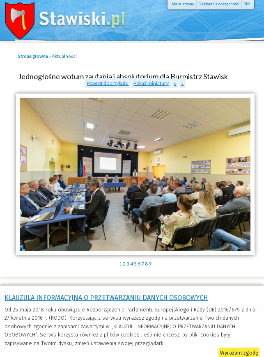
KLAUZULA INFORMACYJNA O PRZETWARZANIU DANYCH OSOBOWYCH (106, 298)
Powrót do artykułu (108, 83)
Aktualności (64, 56)
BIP (246, 4)
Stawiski (59, 18)
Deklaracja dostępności (218, 4)
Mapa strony (183, 4)
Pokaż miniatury (151, 83)
